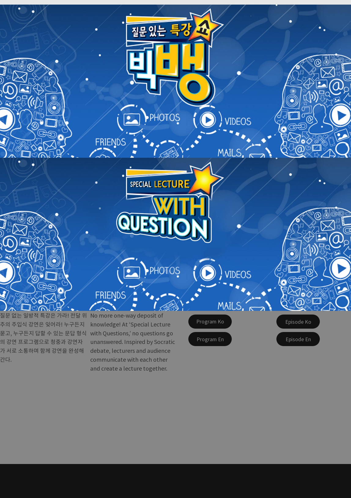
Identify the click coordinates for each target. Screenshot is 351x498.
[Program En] (210, 339)
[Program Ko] (210, 322)
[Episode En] (298, 339)
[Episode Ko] (298, 322)
